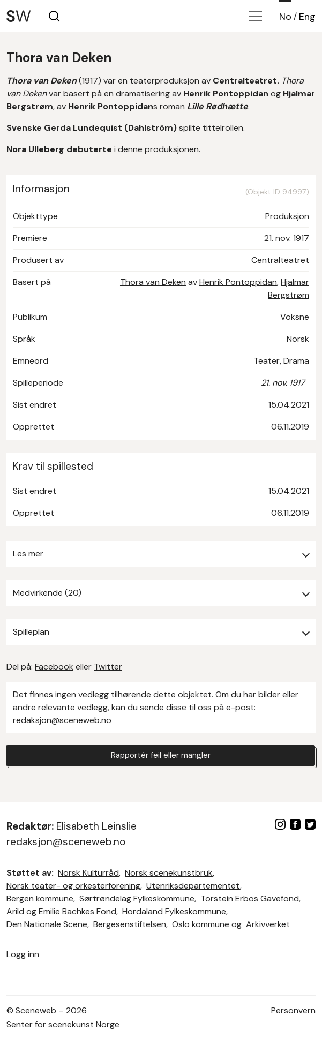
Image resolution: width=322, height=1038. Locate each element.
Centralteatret (280, 260)
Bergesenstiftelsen (129, 924)
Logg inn (22, 954)
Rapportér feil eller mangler (160, 755)
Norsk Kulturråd (88, 872)
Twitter (108, 666)
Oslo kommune (200, 924)
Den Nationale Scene (46, 924)
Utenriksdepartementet (193, 885)
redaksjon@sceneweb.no (62, 720)
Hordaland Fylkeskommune (174, 911)
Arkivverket (268, 924)
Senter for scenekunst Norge (62, 1024)
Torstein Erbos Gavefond (249, 898)
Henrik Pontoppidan (238, 282)
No (285, 16)
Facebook (54, 666)
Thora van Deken (153, 282)
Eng (307, 16)
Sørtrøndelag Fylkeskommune (136, 898)
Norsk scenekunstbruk (169, 872)
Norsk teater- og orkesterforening (73, 885)
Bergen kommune (39, 898)
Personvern (293, 1010)
